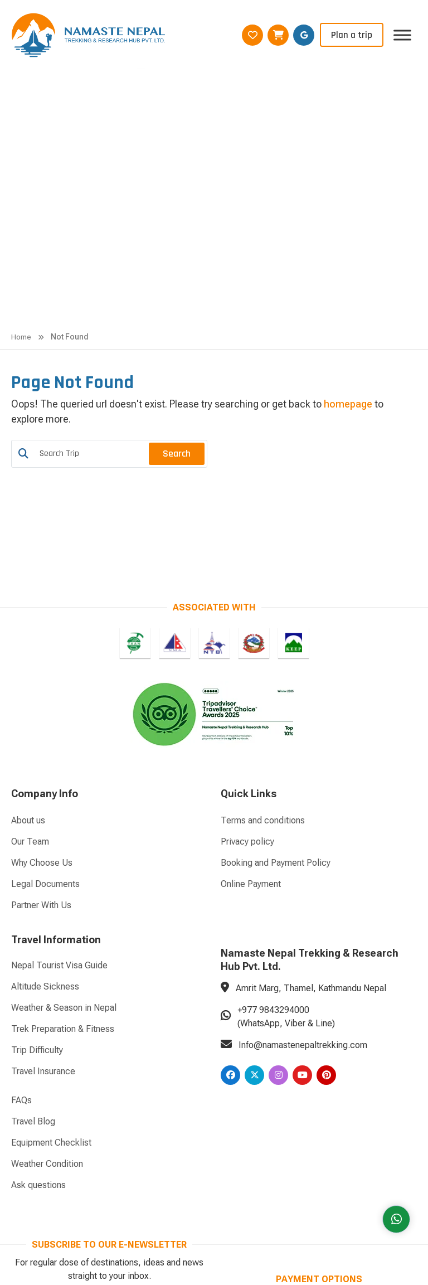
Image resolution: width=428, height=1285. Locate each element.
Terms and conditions (263, 660)
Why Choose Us (41, 702)
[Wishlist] (252, 35)
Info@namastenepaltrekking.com (303, 885)
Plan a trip (351, 35)
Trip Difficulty (37, 890)
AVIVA (243, 1221)
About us (28, 660)
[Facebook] (230, 915)
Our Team (30, 681)
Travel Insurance (43, 911)
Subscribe (178, 1149)
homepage (348, 244)
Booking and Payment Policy (275, 702)
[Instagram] (278, 915)
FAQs (21, 940)
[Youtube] (302, 915)
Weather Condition (47, 1003)
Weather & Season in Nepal (63, 847)
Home (21, 176)
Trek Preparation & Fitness (62, 869)
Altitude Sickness (45, 826)
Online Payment (251, 724)
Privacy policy (247, 681)
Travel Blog (33, 961)
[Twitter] (254, 915)
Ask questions (38, 1025)
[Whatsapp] (396, 1218)
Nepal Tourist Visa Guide (59, 805)
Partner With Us (41, 745)
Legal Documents (45, 724)
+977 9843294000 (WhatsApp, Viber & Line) (286, 857)
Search (177, 293)
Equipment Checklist (51, 982)
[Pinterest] (326, 915)
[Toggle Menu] (402, 35)
